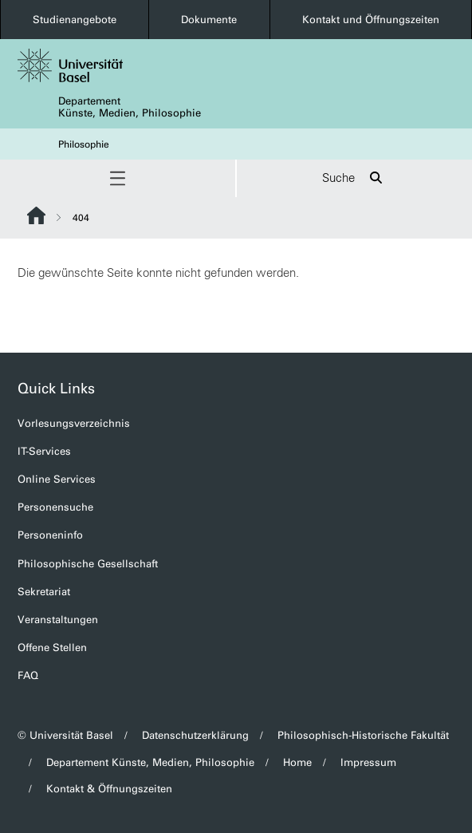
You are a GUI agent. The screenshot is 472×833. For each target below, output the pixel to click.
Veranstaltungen (58, 620)
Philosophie (83, 144)
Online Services (57, 479)
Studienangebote (74, 20)
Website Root (36, 215)
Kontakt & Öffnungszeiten (109, 789)
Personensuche (55, 507)
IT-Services (44, 451)
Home (297, 762)
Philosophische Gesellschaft (88, 564)
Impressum (368, 762)
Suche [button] (354, 178)
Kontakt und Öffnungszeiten (370, 20)
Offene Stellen (52, 647)
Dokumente (209, 20)
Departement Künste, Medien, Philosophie (129, 107)
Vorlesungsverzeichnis (74, 423)
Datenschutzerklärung (195, 735)
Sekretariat (44, 592)
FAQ (28, 675)
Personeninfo (50, 535)
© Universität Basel (65, 735)
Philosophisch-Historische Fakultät (363, 735)
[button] (117, 178)
